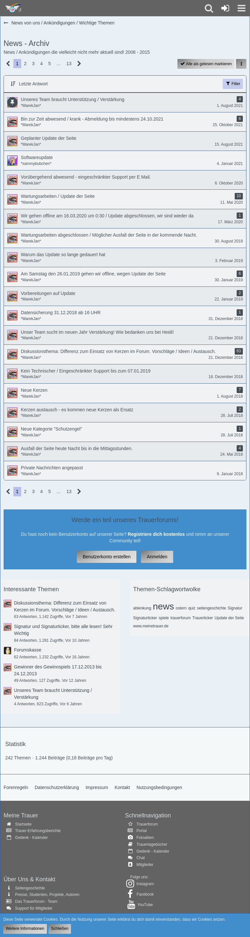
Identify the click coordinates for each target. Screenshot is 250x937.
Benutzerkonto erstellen (107, 556)
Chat (140, 858)
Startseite (23, 824)
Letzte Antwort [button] (33, 83)
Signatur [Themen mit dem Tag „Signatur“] (235, 608)
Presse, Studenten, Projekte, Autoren (47, 894)
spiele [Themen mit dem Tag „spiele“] (164, 618)
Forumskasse (27, 649)
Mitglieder (144, 864)
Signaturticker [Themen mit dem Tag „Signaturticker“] (145, 618)
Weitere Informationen (25, 928)
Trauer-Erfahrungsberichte (38, 830)
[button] (241, 8)
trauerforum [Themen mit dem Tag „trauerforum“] (181, 618)
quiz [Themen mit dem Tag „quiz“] (191, 608)
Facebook (145, 894)
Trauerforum (147, 824)
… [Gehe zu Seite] (58, 63)
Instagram (145, 884)
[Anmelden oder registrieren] (225, 8)
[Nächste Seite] (79, 63)
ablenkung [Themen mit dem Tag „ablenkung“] (142, 608)
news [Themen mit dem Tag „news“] (163, 606)
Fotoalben (145, 837)
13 (69, 63)
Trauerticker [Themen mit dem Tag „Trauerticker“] (202, 618)
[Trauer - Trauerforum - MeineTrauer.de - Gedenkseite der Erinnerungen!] (12, 8)
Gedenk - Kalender (31, 837)
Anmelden (157, 556)
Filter (232, 83)
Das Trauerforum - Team (36, 901)
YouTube (145, 904)
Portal (141, 830)
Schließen (59, 928)
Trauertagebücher (151, 844)
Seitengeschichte (30, 888)
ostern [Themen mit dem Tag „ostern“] (181, 608)
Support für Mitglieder (33, 908)
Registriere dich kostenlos (156, 534)
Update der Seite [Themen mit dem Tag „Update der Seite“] (229, 618)
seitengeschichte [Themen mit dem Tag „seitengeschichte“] (211, 608)
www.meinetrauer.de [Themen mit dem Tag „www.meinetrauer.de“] (151, 626)
